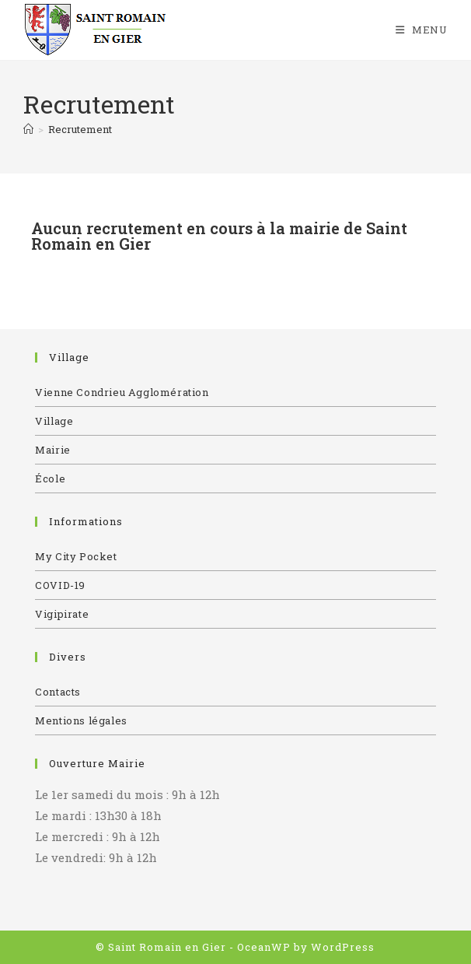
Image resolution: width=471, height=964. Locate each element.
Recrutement (80, 129)
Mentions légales (81, 720)
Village (54, 421)
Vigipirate (62, 614)
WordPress (343, 947)
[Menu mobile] (422, 30)
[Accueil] (28, 129)
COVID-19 (60, 585)
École (50, 478)
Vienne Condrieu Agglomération (121, 392)
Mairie (53, 450)
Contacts (58, 692)
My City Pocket (76, 556)
